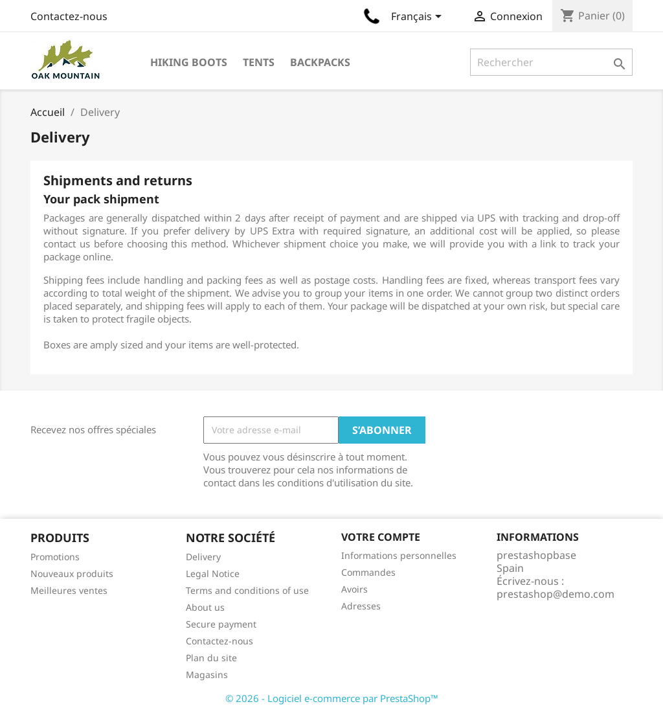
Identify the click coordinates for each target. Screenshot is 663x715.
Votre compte (380, 537)
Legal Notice (213, 573)
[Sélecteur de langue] (418, 17)
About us (205, 607)
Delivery (203, 556)
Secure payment (221, 624)
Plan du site (211, 658)
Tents (259, 62)
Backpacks (320, 62)
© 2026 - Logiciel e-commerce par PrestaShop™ (331, 698)
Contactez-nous (68, 16)
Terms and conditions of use (247, 590)
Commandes (368, 572)
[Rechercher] (551, 62)
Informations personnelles (398, 555)
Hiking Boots (188, 62)
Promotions (55, 556)
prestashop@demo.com (555, 594)
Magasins (207, 674)
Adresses (361, 606)
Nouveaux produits (71, 573)
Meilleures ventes (68, 590)
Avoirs (354, 589)
